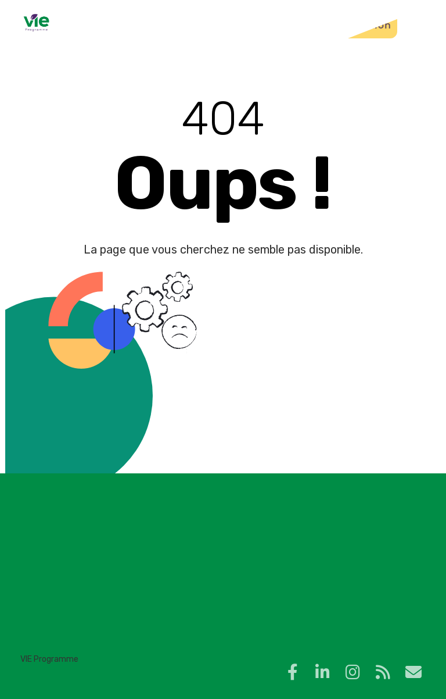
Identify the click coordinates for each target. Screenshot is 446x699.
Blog (162, 25)
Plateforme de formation (319, 25)
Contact (212, 25)
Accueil (113, 25)
